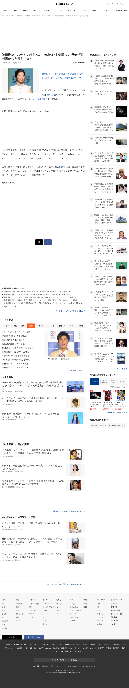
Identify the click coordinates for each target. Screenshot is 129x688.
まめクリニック (57, 645)
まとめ (4, 614)
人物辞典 (114, 617)
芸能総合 (19, 604)
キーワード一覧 (116, 614)
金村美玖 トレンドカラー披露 (15, 364)
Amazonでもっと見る (116, 412)
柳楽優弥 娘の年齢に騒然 (13, 340)
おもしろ (71, 10)
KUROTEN (18, 645)
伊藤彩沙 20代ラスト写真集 (14, 336)
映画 (17, 607)
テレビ (122, 382)
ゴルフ (31, 614)
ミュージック (113, 382)
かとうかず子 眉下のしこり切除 (16, 332)
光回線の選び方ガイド (32, 645)
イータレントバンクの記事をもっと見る (68, 311)
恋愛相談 (64, 648)
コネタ (58, 607)
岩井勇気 (41, 99)
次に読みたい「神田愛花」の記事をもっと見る (65, 584)
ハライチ (30, 99)
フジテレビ (58, 90)
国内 (15, 10)
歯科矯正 (116, 648)
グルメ (45, 617)
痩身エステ (69, 651)
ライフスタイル (75, 610)
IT (43, 614)
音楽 (17, 610)
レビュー (46, 604)
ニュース (3, 10)
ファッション (47, 621)
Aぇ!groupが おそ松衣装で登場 (16, 356)
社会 (3, 604)
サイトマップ (115, 621)
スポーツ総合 (34, 604)
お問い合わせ (91, 666)
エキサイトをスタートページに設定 (64, 660)
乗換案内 (101, 648)
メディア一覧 (115, 610)
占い (71, 648)
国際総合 (5, 621)
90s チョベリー (75, 617)
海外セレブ (20, 614)
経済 (3, 607)
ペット (58, 614)
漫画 (94, 10)
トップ (6, 326)
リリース (114, 604)
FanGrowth (45, 645)
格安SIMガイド (9, 648)
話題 (85, 607)
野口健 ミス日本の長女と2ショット (17, 348)
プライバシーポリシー (58, 666)
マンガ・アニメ (48, 607)
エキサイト (124, 4)
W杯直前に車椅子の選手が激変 (16, 360)
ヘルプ (113, 624)
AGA (61, 651)
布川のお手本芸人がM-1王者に (15, 352)
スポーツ (45, 10)
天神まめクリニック (71, 645)
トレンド (58, 10)
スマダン (73, 604)
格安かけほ (28, 648)
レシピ (85, 648)
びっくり (59, 604)
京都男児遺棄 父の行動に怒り (15, 344)
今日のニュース (122, 10)
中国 (3, 624)
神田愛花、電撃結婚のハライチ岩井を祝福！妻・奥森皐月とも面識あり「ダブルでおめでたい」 (39, 292)
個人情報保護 (72, 666)
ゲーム (45, 610)
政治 (3, 610)
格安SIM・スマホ (119, 645)
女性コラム (74, 607)
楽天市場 (103, 425)
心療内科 (84, 645)
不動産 (108, 648)
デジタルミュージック (104, 382)
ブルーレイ (94, 382)
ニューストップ (112, 4)
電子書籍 (78, 651)
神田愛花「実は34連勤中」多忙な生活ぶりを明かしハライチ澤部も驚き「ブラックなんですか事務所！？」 (43, 300)
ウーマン (78, 648)
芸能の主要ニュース (76, 370)
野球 (30, 607)
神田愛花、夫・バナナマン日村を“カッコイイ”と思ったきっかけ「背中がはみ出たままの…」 (38, 294)
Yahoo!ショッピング (116, 425)
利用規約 (45, 666)
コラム (83, 10)
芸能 (34, 10)
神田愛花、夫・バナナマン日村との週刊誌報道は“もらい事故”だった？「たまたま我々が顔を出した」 (41, 297)
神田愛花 (50, 94)
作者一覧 (114, 607)
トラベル (73, 614)
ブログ (99, 645)
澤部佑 (64, 167)
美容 (123, 648)
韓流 (17, 617)
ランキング (106, 10)
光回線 (19, 648)
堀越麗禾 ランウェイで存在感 (15, 367)
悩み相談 (56, 648)
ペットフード (52, 651)
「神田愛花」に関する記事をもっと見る (68, 511)
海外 (24, 10)
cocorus (48, 648)
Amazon (94, 425)
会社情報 (36, 666)
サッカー (32, 610)
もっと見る (122, 369)
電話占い (107, 645)
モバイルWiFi (38, 648)
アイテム (92, 645)
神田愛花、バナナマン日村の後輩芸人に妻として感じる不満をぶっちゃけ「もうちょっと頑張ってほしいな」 (44, 303)
